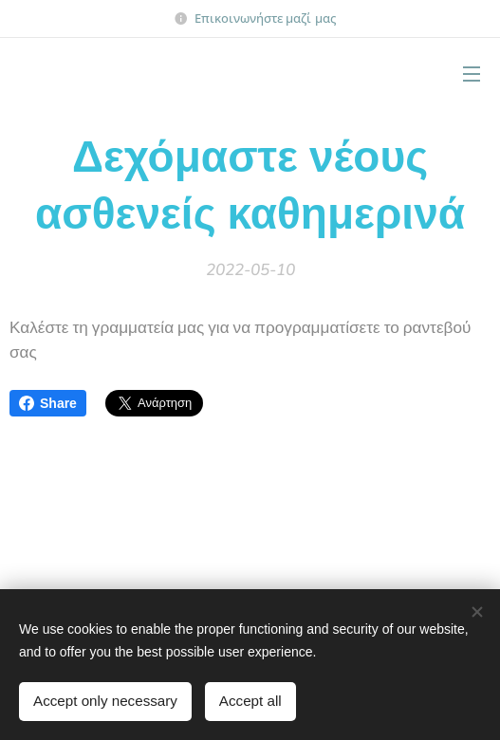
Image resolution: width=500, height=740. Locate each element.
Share (48, 403)
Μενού (471, 74)
